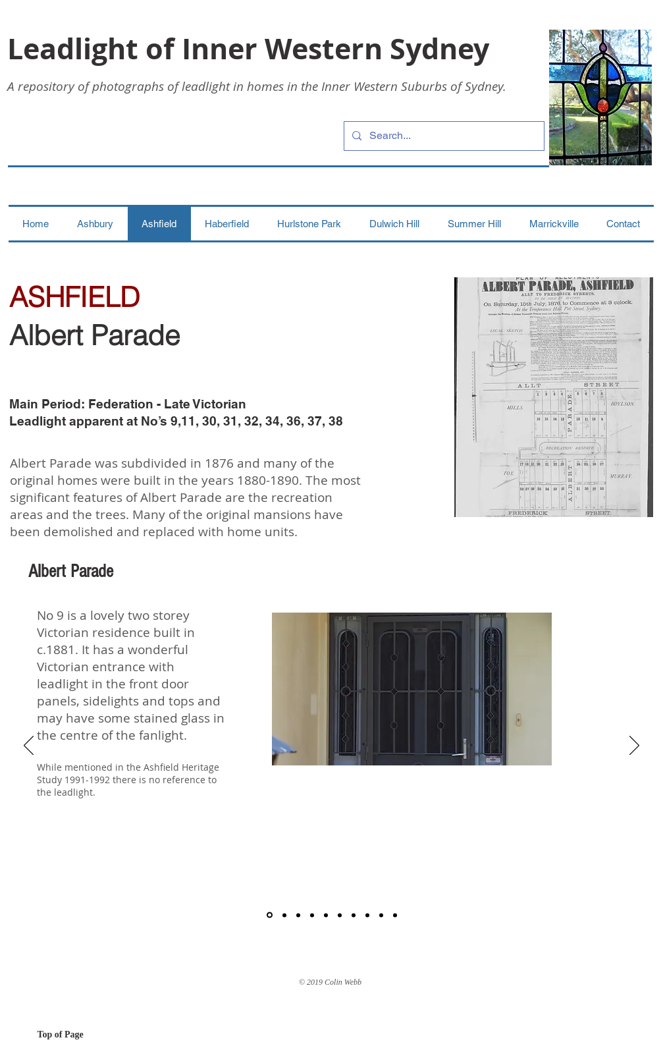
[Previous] (29, 746)
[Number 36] (354, 915)
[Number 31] (312, 915)
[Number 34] (340, 915)
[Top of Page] (84, 1035)
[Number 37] (367, 915)
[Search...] (442, 136)
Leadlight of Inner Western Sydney (248, 48)
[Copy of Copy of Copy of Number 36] (395, 915)
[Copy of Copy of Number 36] (381, 915)
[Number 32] (326, 915)
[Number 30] (298, 915)
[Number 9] (270, 915)
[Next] (634, 746)
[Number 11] (284, 915)
